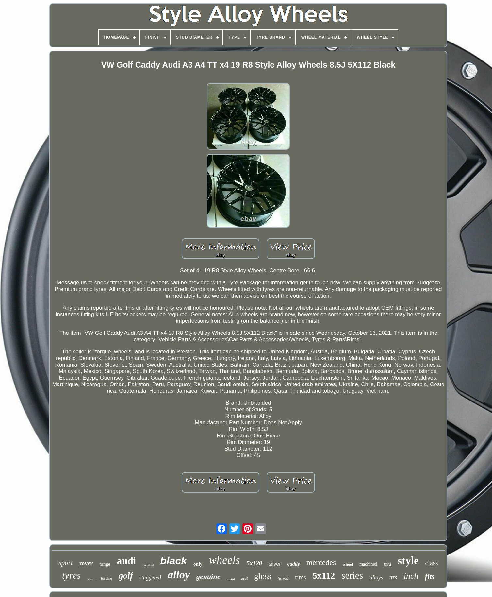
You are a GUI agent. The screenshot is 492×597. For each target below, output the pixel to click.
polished (148, 565)
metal (231, 579)
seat (244, 578)
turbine (106, 578)
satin (90, 579)
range (104, 564)
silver (275, 564)
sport (65, 563)
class (431, 563)
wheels (224, 560)
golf (126, 576)
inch (411, 576)
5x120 (254, 563)
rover (86, 563)
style (408, 561)
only (198, 564)
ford (387, 564)
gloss (262, 576)
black (173, 561)
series (352, 575)
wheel (347, 564)
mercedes (321, 562)
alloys (376, 577)
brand (283, 578)
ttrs (393, 577)
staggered (150, 577)
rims (300, 577)
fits (430, 576)
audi (126, 561)
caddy (293, 564)
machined (368, 564)
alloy (179, 575)
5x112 (324, 576)
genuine (208, 576)
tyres (71, 575)
